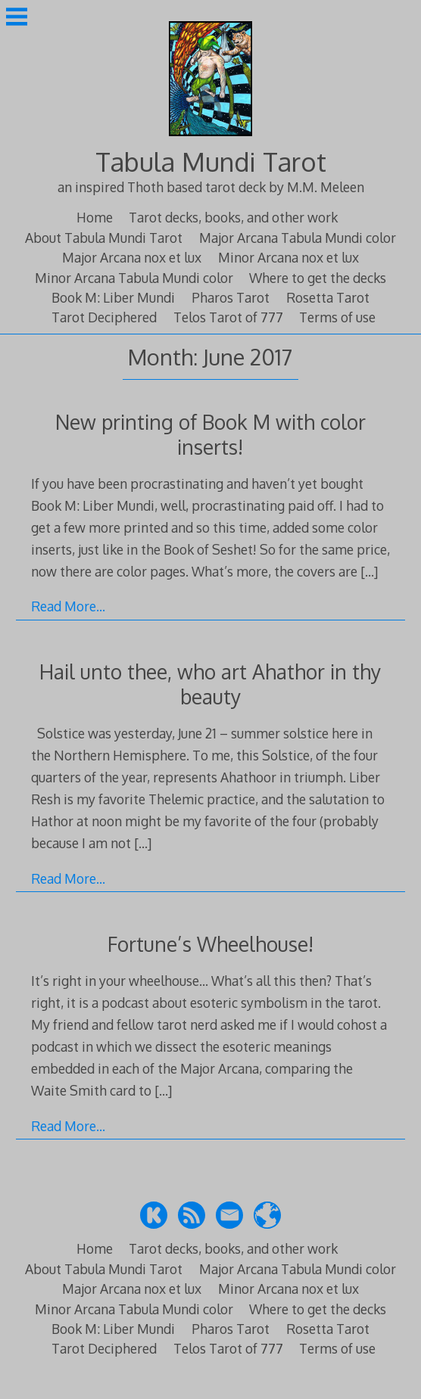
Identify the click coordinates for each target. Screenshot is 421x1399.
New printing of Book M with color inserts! (210, 434)
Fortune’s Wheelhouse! (210, 943)
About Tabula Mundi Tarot (103, 237)
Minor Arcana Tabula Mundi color (134, 277)
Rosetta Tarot (328, 297)
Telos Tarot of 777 (228, 317)
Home (94, 217)
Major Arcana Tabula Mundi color (297, 237)
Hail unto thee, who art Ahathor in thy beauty (210, 684)
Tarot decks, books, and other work (233, 217)
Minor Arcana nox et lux (288, 257)
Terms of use (337, 317)
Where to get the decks (317, 277)
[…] (369, 571)
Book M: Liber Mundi (113, 297)
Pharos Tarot (231, 297)
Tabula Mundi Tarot (210, 161)
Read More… (68, 606)
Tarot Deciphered (104, 317)
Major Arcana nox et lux (131, 257)
